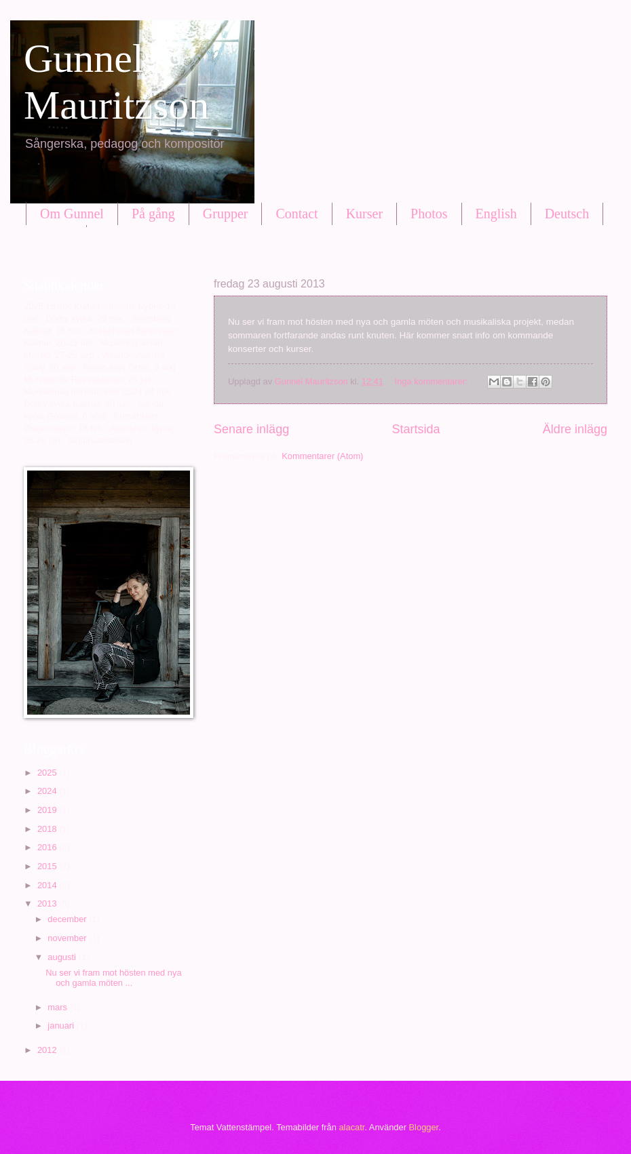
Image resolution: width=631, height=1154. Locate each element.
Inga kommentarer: (433, 381)
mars (58, 1007)
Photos (428, 213)
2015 (48, 866)
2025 (48, 773)
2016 (48, 847)
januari (61, 1025)
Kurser (364, 213)
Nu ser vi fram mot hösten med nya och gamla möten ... (113, 978)
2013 (48, 903)
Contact (296, 213)
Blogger (424, 1127)
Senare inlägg (251, 429)
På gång (153, 213)
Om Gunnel (72, 213)
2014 (48, 885)
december (68, 919)
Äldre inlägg (575, 429)
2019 (48, 810)
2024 (48, 791)
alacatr (351, 1127)
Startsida (415, 429)
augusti (62, 957)
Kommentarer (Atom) (322, 456)
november (68, 938)
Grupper (225, 213)
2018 (48, 829)
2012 (48, 1050)
